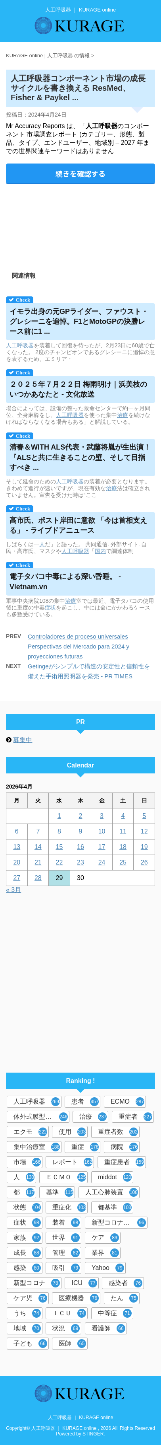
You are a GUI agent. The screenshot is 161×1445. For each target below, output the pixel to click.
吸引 (66, 1268)
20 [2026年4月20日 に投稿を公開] (16, 862)
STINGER (93, 1434)
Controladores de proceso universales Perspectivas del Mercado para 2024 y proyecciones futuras (78, 646)
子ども (30, 1343)
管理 (66, 1252)
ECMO (127, 1101)
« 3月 (13, 889)
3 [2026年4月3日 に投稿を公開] (102, 815)
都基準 (115, 1207)
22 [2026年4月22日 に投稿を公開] (59, 862)
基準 (59, 1192)
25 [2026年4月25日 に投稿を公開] (122, 862)
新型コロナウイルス (120, 1222)
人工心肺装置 (111, 1192)
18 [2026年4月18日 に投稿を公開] (122, 846)
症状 (50, 607)
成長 (27, 1252)
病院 (124, 1147)
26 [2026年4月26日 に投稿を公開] (144, 862)
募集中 (22, 739)
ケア (105, 1237)
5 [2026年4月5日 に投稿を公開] (144, 815)
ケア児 (30, 1298)
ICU (84, 1283)
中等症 (115, 1313)
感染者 (125, 1283)
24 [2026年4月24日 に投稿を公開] (101, 862)
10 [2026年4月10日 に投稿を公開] (101, 831)
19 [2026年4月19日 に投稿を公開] (144, 846)
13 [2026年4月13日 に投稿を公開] (16, 846)
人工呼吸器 (20, 345)
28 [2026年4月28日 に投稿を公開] (38, 877)
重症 (85, 1147)
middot (115, 1177)
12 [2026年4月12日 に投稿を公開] (144, 831)
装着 (66, 1222)
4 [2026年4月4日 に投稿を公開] (123, 815)
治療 (122, 415)
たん (124, 1298)
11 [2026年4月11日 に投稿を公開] (122, 831)
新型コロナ (36, 1283)
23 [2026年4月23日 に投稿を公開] (80, 862)
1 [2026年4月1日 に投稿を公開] (59, 815)
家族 (27, 1237)
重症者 (135, 1116)
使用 (72, 1132)
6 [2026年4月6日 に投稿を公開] (17, 831)
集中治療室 (36, 1147)
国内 (100, 551)
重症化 (69, 1207)
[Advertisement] (80, 225)
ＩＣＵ (69, 1313)
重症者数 (118, 1132)
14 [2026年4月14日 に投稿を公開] (38, 846)
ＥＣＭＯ (66, 1177)
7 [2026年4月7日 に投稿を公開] (38, 831)
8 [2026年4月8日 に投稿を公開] (59, 831)
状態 (27, 1207)
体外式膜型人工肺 (40, 1116)
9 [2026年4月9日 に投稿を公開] (80, 831)
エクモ (30, 1132)
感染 (27, 1268)
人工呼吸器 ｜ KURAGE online (80, 1417)
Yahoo (108, 1268)
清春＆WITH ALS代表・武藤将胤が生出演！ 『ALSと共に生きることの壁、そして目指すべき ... (80, 457)
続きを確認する (80, 173)
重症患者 (124, 1162)
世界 (66, 1237)
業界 (105, 1252)
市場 (27, 1162)
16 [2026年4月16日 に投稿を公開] (80, 846)
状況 (66, 1328)
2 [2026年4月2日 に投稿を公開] (80, 815)
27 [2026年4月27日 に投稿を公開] (16, 877)
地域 (27, 1328)
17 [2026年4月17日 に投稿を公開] (101, 846)
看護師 (108, 1328)
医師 (72, 1343)
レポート (72, 1162)
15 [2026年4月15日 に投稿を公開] (59, 846)
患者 (85, 1101)
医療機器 (79, 1298)
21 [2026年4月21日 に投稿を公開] (38, 862)
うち (27, 1313)
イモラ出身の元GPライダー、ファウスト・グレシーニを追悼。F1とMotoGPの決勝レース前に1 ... (79, 321)
